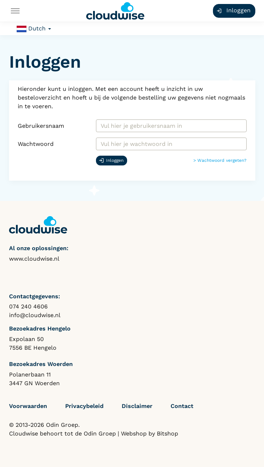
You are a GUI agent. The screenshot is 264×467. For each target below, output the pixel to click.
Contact (182, 406)
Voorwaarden (28, 406)
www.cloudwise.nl (34, 258)
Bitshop (167, 433)
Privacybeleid (84, 406)
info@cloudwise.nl (34, 315)
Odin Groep (100, 433)
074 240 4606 (28, 306)
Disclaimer (137, 406)
